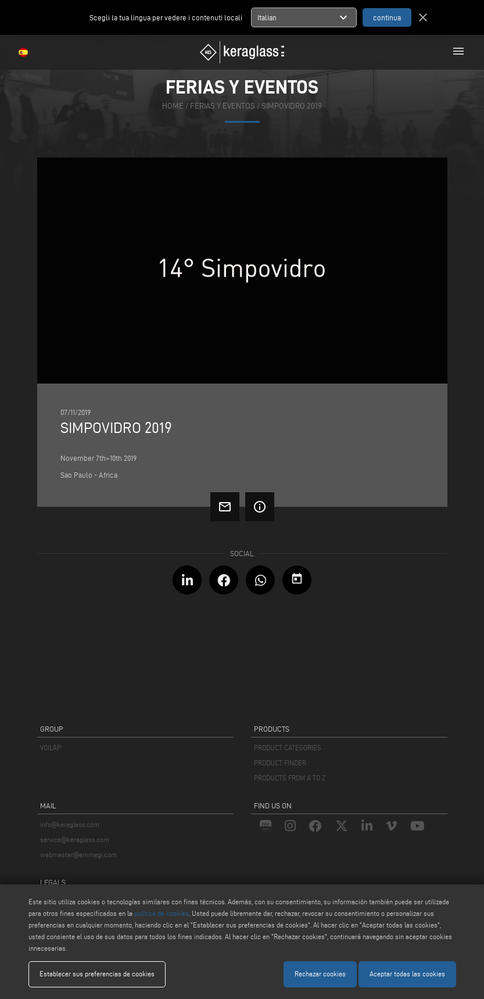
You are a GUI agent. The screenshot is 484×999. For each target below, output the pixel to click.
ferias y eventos (222, 106)
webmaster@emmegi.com (78, 854)
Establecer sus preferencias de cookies (97, 973)
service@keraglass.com (74, 839)
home (173, 106)
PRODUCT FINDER (280, 763)
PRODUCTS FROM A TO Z (289, 778)
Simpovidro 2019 (291, 106)
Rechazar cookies (320, 973)
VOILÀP (50, 747)
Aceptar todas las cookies (407, 973)
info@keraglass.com (69, 824)
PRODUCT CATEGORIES (287, 747)
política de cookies (161, 913)
